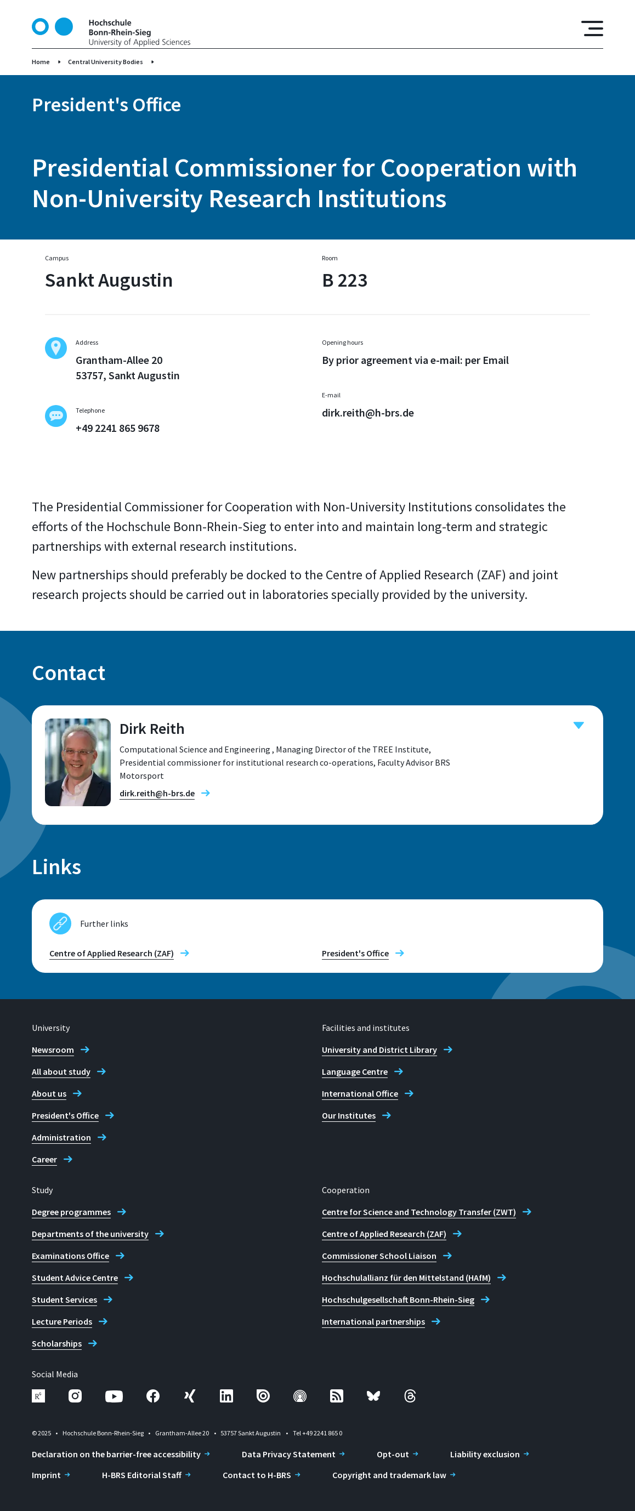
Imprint (46, 1474)
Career (44, 1159)
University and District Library (379, 1049)
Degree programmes (71, 1211)
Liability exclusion (485, 1454)
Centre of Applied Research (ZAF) (111, 953)
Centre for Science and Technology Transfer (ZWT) (419, 1211)
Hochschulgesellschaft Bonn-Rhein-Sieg (398, 1299)
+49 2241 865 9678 (118, 428)
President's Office (355, 953)
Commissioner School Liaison (379, 1255)
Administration (61, 1137)
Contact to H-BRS (257, 1474)
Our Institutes (349, 1115)
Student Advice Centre (75, 1277)
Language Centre (355, 1071)
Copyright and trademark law (389, 1474)
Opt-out (393, 1454)
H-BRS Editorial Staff (142, 1474)
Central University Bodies (105, 62)
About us (49, 1093)
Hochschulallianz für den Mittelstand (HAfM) (406, 1277)
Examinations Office (70, 1255)
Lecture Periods (62, 1321)
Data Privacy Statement (289, 1454)
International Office (360, 1093)
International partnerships (373, 1321)
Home (41, 62)
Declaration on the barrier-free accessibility (116, 1454)
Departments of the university (90, 1233)
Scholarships (57, 1343)
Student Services (64, 1299)
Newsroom (53, 1049)
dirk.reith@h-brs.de (368, 412)
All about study (61, 1071)
